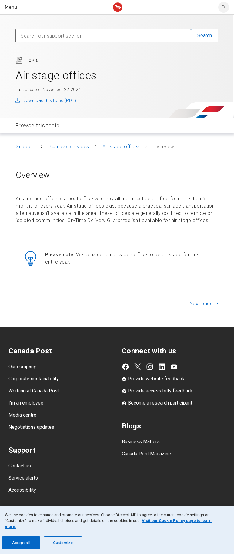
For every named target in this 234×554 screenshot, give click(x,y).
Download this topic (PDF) (49, 100)
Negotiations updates (31, 427)
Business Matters (141, 441)
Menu (11, 7)
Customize (63, 542)
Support (25, 146)
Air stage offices (121, 146)
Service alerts (23, 478)
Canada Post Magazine (146, 454)
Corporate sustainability (33, 379)
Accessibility (22, 490)
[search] (223, 7)
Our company (22, 366)
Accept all (21, 542)
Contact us (19, 466)
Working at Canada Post (33, 391)
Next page (201, 304)
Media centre (22, 415)
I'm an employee (25, 403)
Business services (68, 146)
